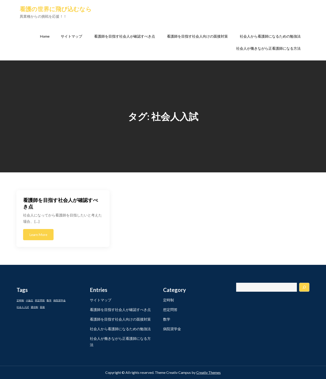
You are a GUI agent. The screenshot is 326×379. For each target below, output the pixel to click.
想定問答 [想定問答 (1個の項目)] (40, 300)
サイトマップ (71, 36)
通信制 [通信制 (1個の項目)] (34, 307)
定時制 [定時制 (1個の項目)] (20, 300)
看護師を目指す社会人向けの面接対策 (197, 36)
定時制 (168, 300)
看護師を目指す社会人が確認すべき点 (124, 36)
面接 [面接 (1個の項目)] (42, 307)
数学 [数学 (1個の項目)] (49, 300)
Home (45, 36)
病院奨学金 (172, 329)
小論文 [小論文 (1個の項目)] (29, 300)
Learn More (38, 234)
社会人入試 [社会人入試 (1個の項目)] (23, 307)
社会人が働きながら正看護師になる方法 (268, 48)
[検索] (304, 287)
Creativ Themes (208, 372)
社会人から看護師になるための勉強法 (270, 36)
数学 (166, 319)
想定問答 (170, 309)
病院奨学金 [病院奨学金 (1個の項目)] (59, 300)
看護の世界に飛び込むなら (56, 9)
